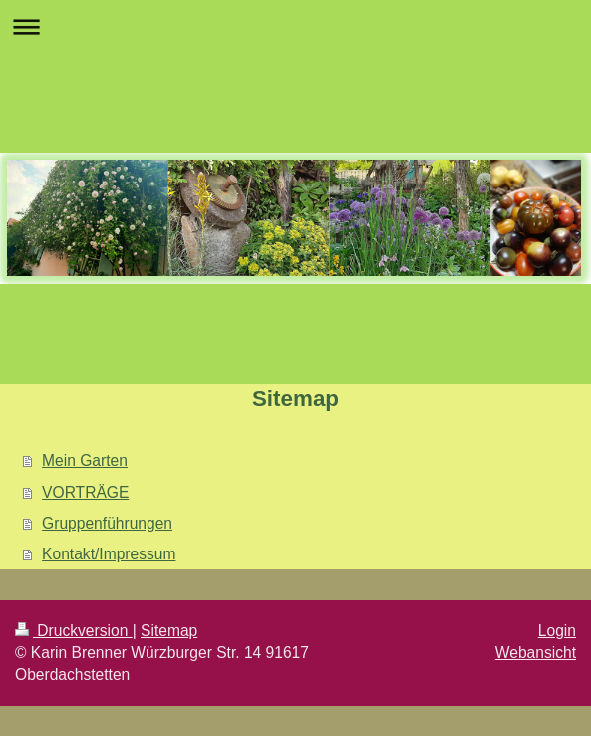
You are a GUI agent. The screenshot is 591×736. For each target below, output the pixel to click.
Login (557, 630)
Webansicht (535, 652)
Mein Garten (85, 460)
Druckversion (74, 630)
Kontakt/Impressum (108, 554)
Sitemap (169, 630)
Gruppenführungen (107, 523)
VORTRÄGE (85, 492)
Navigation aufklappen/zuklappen (295, 26)
